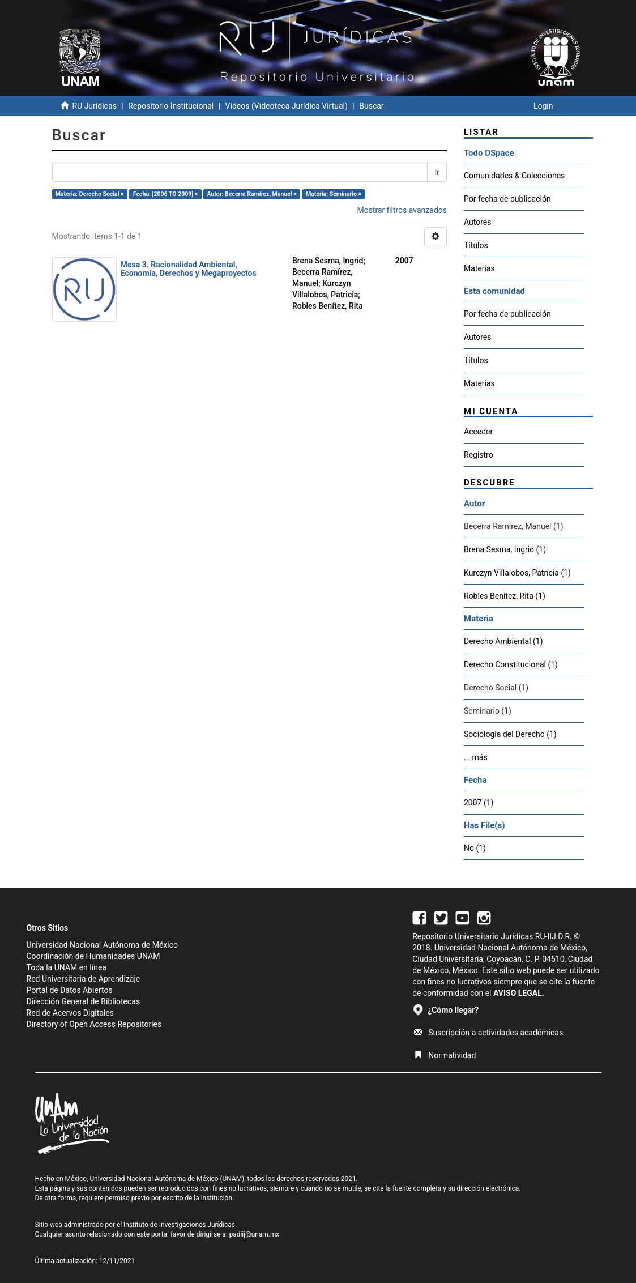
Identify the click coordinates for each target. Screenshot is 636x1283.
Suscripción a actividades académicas (488, 1032)
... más (476, 757)
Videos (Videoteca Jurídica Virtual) (286, 105)
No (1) (475, 848)
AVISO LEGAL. (518, 993)
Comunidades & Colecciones (514, 175)
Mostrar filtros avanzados (402, 210)
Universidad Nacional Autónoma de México (102, 944)
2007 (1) (478, 802)
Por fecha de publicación (507, 198)
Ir (436, 172)
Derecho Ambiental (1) (503, 641)
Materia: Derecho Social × (90, 194)
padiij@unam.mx (254, 1234)
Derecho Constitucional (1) (511, 664)
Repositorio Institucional (171, 105)
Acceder (478, 431)
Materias (479, 268)
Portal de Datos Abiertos (70, 990)
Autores (477, 222)
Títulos (476, 245)
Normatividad (445, 1055)
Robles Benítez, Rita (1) (504, 595)
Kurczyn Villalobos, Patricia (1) (517, 572)
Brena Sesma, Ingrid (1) (505, 549)
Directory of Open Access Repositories (94, 1024)
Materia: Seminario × (333, 194)
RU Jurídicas (94, 105)
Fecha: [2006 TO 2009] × (165, 194)
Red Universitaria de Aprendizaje (83, 978)
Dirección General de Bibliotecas (83, 1001)
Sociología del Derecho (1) (510, 734)
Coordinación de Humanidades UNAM (93, 956)
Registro (478, 454)
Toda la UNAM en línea (66, 967)
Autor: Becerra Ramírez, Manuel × (251, 194)
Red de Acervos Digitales (70, 1012)
